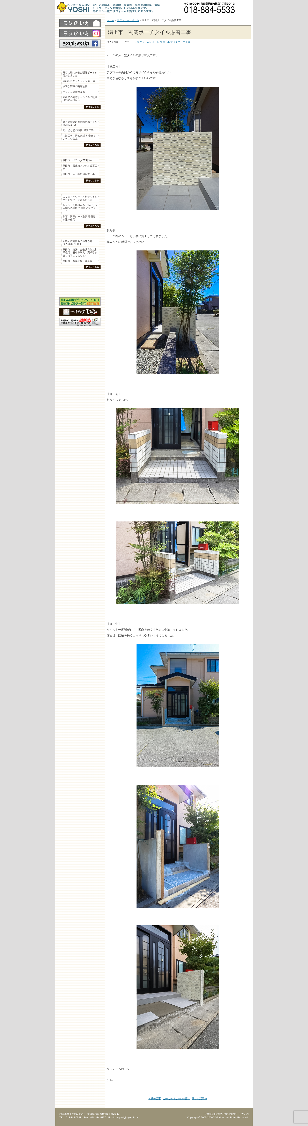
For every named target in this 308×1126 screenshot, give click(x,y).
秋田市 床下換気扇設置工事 (79, 174)
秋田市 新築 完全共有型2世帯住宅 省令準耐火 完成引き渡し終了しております (80, 252)
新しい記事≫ (199, 1098)
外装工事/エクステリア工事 (175, 42)
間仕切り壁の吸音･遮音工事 (78, 130)
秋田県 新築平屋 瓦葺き (77, 260)
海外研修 (80, 290)
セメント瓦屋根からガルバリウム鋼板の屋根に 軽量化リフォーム (80, 208)
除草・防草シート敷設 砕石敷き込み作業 (79, 218)
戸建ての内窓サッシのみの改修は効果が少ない (80, 99)
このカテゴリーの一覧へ (176, 1098)
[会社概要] (209, 1113)
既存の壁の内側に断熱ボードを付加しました (80, 74)
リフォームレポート (148, 42)
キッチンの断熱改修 (75, 91)
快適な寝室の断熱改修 (75, 86)
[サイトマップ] (240, 1113)
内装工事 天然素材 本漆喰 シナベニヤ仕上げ (79, 137)
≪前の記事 (154, 1098)
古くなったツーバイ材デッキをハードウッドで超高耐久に (80, 198)
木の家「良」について (80, 276)
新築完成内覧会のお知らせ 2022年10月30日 (77, 243)
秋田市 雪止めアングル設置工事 (80, 167)
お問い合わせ (245, 7)
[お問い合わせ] (223, 1113)
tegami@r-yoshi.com (128, 1117)
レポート (80, 55)
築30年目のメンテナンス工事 (79, 81)
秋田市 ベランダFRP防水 (77, 160)
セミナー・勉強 (80, 283)
